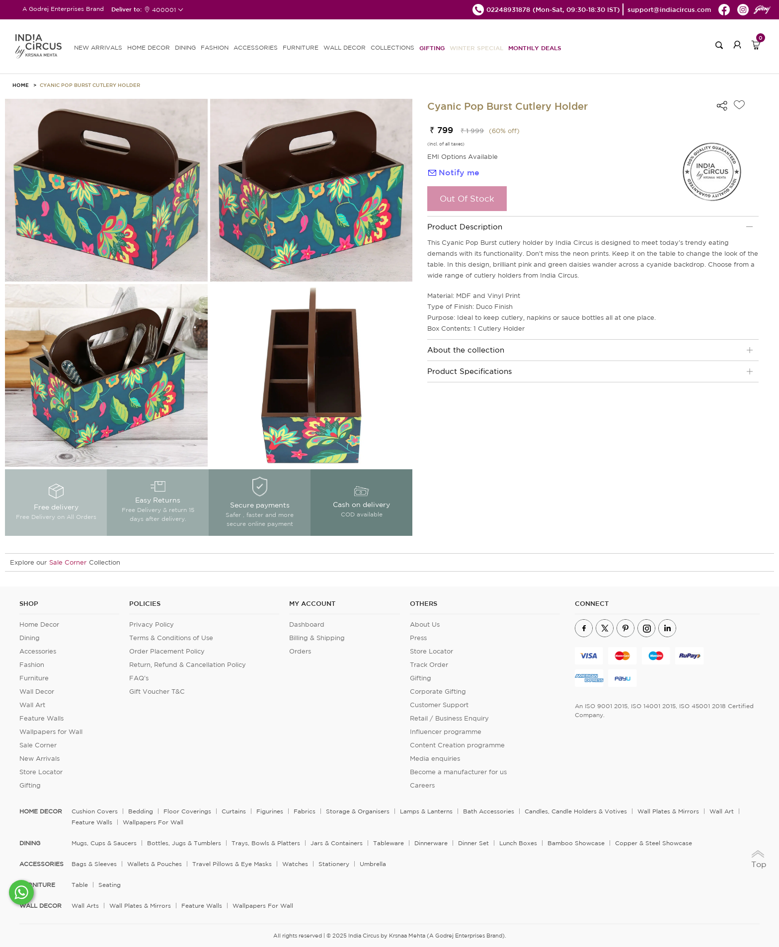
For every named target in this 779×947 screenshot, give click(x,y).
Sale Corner (67, 562)
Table (80, 884)
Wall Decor (36, 691)
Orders (300, 651)
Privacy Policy (151, 624)
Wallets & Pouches (154, 864)
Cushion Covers (95, 811)
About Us (425, 624)
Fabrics (304, 811)
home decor (40, 811)
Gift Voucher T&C (157, 691)
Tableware (388, 843)
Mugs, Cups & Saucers (104, 843)
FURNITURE (300, 47)
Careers (422, 785)
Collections (392, 47)
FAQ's (139, 678)
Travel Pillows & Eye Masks (232, 864)
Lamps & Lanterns (426, 811)
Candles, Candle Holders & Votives (576, 811)
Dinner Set (473, 843)
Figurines (269, 811)
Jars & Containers (337, 843)
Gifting (432, 47)
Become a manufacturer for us (458, 772)
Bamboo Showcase (576, 843)
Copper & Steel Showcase (653, 843)
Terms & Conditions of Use (171, 638)
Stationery (333, 864)
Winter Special (476, 47)
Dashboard (306, 624)
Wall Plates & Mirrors (668, 811)
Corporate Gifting (438, 691)
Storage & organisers (358, 811)
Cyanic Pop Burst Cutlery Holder (90, 85)
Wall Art (32, 705)
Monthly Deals (534, 47)
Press (418, 638)
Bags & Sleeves (94, 864)
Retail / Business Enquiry (449, 718)
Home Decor (39, 624)
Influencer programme (445, 731)
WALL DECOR (344, 47)
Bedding (140, 811)
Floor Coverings (187, 811)
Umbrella (373, 864)
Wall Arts (85, 905)
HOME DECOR (148, 47)
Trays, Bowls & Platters (266, 843)
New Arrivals (39, 758)
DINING (185, 47)
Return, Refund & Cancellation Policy (187, 664)
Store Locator (41, 772)
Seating (109, 884)
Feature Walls (41, 718)
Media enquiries (435, 758)
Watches (295, 864)
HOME (20, 85)
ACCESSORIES (256, 47)
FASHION (215, 47)
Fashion (31, 664)
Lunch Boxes (518, 843)
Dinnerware (431, 843)
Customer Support (439, 705)
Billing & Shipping (317, 638)
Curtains (234, 811)
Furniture (34, 678)
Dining (29, 638)
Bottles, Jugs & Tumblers (184, 843)
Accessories (37, 651)
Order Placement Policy (167, 651)
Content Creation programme (457, 745)
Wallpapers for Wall (50, 731)
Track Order (429, 664)
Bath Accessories (488, 811)
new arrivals (98, 47)
